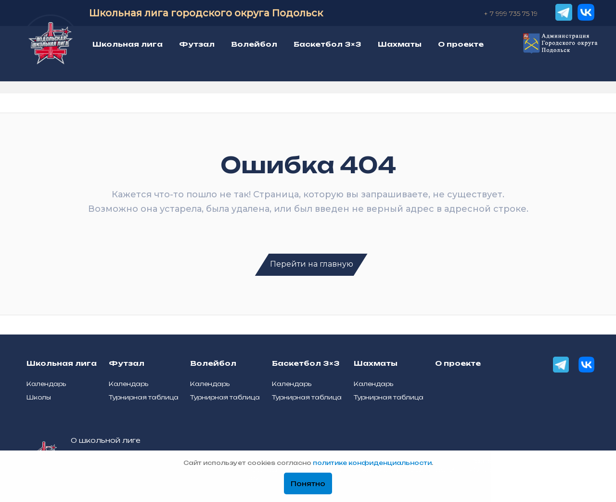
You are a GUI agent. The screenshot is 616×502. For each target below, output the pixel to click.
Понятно (308, 484)
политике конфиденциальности (372, 463)
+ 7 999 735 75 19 (511, 13)
